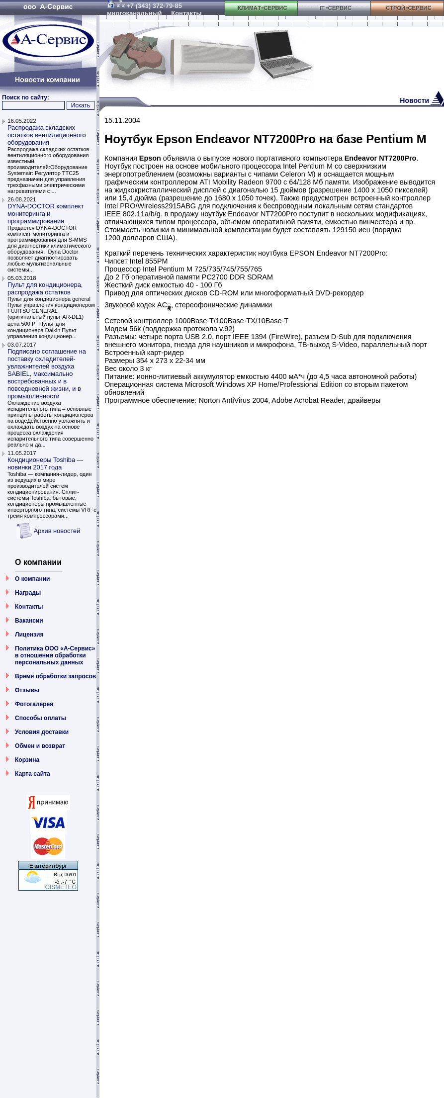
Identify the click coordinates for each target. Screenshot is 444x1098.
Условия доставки (42, 732)
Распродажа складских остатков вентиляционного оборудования (46, 135)
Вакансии (29, 620)
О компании (32, 578)
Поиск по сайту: (25, 97)
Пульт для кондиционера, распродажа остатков (45, 288)
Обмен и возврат (40, 745)
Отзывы (27, 690)
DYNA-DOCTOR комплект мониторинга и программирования (45, 213)
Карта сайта (32, 773)
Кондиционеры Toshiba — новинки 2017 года (45, 463)
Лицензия (29, 634)
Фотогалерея (34, 704)
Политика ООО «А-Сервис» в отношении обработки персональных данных (55, 655)
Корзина (27, 759)
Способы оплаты (40, 718)
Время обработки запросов (55, 676)
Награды (28, 592)
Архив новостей (57, 531)
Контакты (29, 606)
